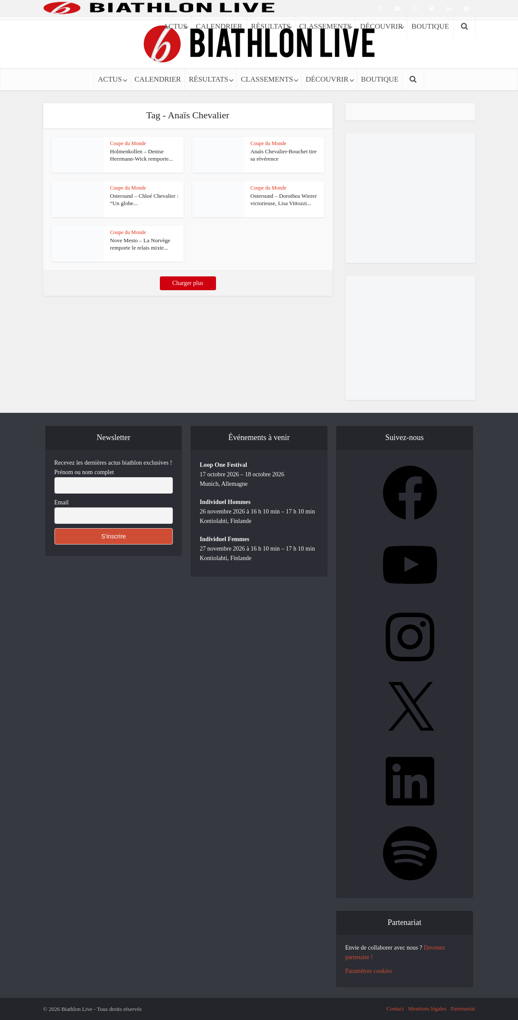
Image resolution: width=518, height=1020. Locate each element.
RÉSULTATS (209, 79)
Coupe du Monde (128, 143)
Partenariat (463, 1008)
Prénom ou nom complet (84, 472)
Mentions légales (427, 1008)
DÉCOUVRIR (326, 79)
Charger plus (187, 283)
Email (61, 502)
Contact (395, 1008)
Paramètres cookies (368, 971)
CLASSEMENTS (267, 79)
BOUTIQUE (380, 79)
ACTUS (110, 79)
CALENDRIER (157, 79)
